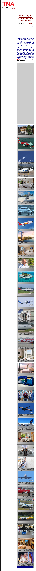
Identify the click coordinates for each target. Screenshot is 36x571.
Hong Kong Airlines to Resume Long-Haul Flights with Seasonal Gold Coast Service (26, 224)
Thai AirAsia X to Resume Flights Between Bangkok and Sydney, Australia (26, 342)
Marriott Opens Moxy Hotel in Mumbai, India (26, 251)
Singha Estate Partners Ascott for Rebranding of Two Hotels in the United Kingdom (26, 545)
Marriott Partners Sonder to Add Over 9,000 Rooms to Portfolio (26, 355)
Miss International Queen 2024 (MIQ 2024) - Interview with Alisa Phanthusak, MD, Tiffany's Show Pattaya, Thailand (26, 559)
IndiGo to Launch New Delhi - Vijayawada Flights (26, 302)
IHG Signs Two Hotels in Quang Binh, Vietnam (26, 237)
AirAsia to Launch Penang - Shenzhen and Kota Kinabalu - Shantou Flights (26, 144)
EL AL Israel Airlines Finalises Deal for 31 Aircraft (26, 505)
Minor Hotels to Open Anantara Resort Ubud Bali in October (26, 184)
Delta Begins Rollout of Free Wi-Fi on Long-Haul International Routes (26, 328)
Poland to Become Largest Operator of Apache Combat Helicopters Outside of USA (26, 530)
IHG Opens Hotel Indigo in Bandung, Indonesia (26, 369)
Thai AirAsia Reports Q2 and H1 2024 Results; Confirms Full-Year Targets (26, 492)
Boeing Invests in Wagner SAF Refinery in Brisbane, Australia (26, 396)
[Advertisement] (26, 7)
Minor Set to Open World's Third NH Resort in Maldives (26, 277)
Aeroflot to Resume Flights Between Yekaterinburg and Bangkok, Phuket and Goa (26, 410)
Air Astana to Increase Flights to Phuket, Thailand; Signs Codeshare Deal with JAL (26, 211)
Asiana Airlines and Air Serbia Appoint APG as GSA (26, 290)
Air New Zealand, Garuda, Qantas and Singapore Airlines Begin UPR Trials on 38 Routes (26, 478)
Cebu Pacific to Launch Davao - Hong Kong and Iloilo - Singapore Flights (26, 517)
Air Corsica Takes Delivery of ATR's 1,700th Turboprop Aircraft (26, 170)
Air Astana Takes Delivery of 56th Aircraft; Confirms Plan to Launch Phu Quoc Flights (26, 424)
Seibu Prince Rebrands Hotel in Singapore (26, 438)
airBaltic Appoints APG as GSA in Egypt (26, 451)
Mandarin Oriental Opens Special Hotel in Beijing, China (26, 131)
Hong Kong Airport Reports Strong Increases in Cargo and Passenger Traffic (26, 315)
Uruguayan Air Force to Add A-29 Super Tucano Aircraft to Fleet (26, 197)
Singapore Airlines (22, 60)
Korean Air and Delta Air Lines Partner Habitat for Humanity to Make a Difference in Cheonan (26, 464)
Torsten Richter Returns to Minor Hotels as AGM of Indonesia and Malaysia (26, 264)
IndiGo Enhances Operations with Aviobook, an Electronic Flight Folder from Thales (26, 382)
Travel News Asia (21, 23)
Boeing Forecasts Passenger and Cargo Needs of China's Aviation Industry (26, 157)
